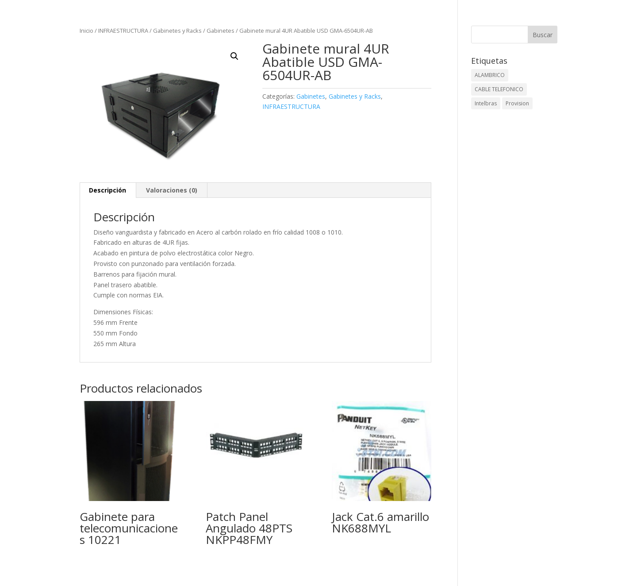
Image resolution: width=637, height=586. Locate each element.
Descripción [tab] (107, 190)
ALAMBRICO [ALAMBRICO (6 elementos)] (490, 75)
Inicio (86, 31)
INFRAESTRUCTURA (123, 31)
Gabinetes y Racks (177, 31)
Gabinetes (220, 31)
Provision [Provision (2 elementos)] (517, 103)
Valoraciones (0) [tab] (171, 190)
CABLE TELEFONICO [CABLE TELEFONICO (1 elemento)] (499, 89)
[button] (234, 56)
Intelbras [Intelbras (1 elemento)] (486, 103)
